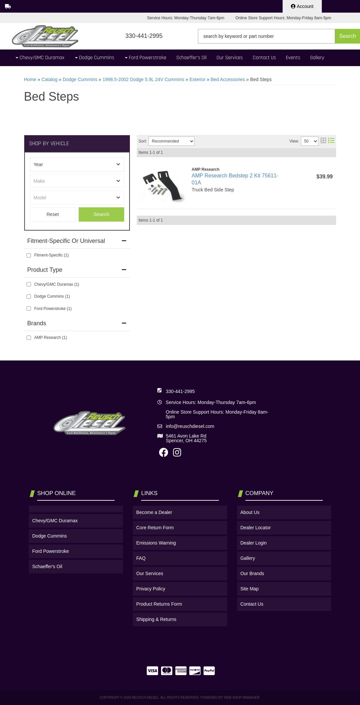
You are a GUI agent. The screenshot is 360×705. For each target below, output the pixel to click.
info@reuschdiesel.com (190, 426)
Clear (52, 214)
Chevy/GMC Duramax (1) (56, 284)
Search (102, 214)
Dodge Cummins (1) (52, 296)
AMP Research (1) (50, 337)
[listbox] (77, 164)
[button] (279, 36)
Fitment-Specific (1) (51, 255)
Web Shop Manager (241, 697)
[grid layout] (323, 141)
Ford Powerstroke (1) (53, 308)
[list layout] (331, 141)
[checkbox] (29, 255)
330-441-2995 (180, 391)
